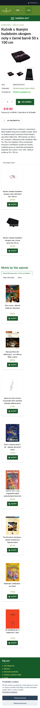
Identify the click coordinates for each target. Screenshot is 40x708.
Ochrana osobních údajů (12, 675)
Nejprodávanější (8, 278)
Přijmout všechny (20, 698)
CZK (19, 10)
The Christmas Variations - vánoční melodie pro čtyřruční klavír (12, 539)
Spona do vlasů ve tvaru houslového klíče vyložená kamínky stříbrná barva (12, 400)
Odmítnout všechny (20, 703)
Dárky (20, 278)
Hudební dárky (6, 25)
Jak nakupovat (9, 666)
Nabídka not (20, 18)
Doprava (7, 669)
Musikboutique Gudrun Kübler (24, 88)
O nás (6, 678)
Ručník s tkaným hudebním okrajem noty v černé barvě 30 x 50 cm (12, 240)
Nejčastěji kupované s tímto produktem (17, 273)
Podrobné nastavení (9, 692)
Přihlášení (33, 3)
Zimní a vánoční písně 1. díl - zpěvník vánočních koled (12, 447)
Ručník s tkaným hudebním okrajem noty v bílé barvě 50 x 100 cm (12, 194)
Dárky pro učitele (18, 25)
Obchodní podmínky (11, 672)
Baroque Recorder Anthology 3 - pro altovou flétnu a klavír (12, 354)
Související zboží (9, 163)
